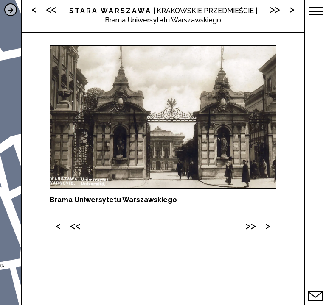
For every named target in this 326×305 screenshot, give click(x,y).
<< (75, 225)
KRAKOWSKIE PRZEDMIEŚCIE (205, 11)
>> (251, 225)
